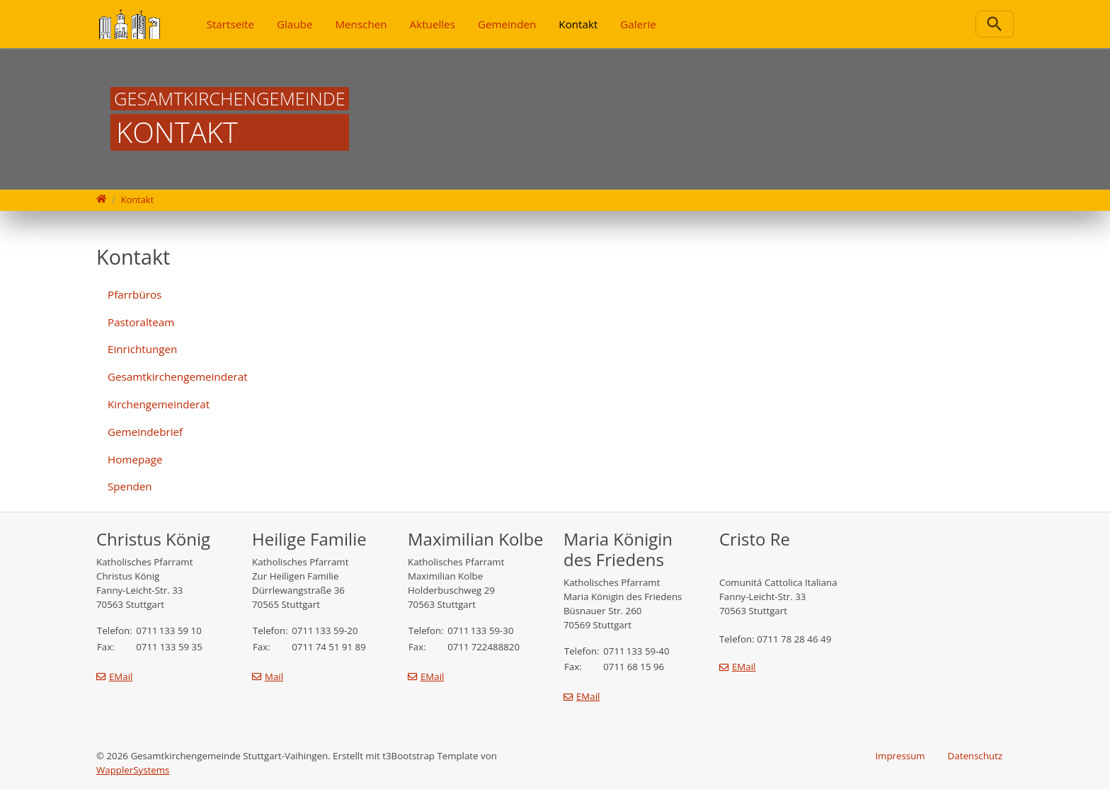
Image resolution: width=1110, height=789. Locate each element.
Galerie (638, 24)
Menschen (361, 24)
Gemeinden (507, 24)
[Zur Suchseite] (994, 24)
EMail (120, 676)
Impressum (900, 755)
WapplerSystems (132, 770)
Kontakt (578, 24)
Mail (274, 676)
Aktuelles (432, 24)
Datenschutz (975, 755)
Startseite (230, 24)
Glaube (294, 24)
